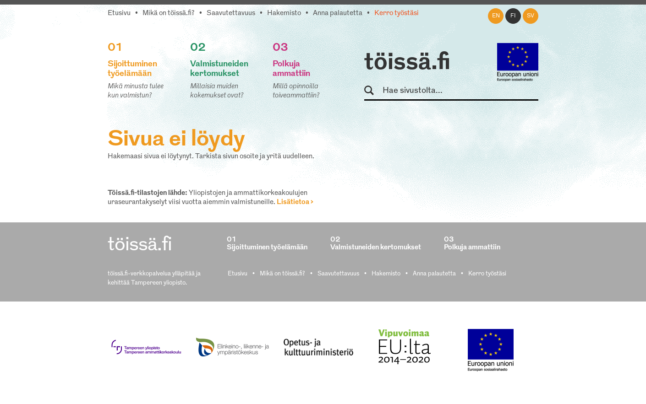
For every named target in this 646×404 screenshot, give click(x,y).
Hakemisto (284, 13)
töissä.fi (407, 63)
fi (513, 16)
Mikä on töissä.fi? (168, 13)
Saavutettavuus (231, 13)
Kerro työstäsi (396, 13)
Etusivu (119, 13)
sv (530, 16)
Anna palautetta (337, 13)
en (496, 16)
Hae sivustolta (373, 91)
